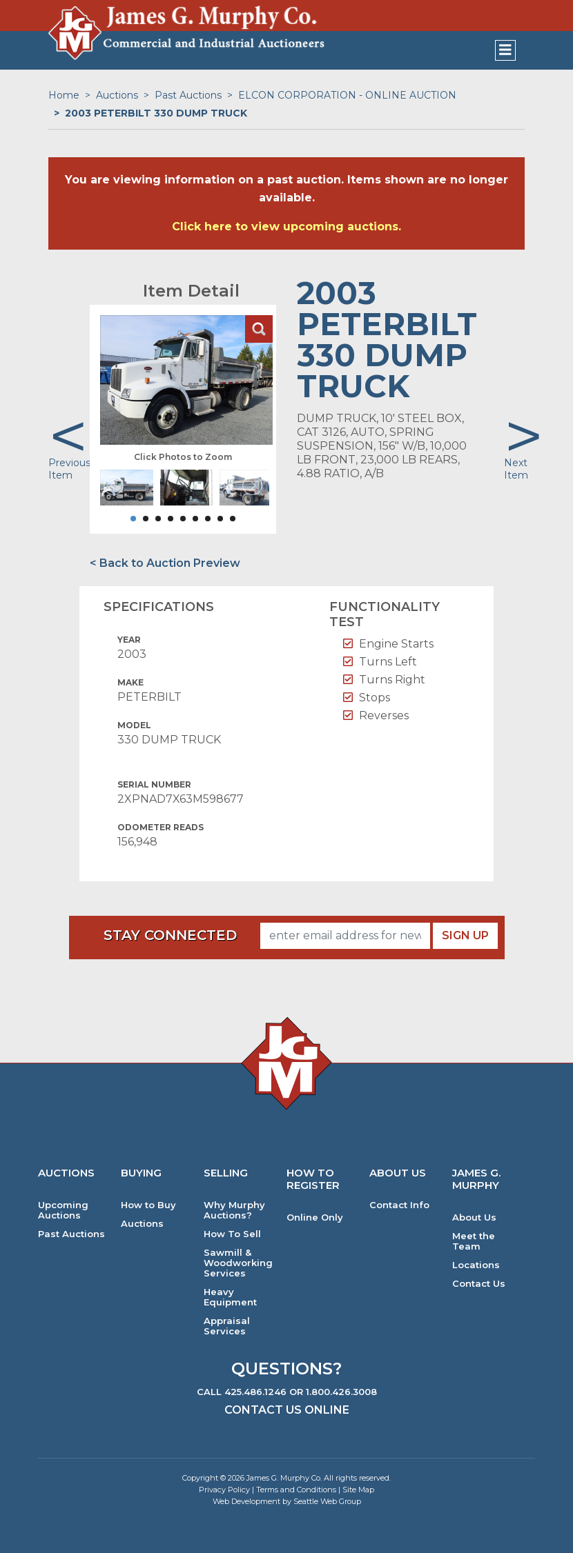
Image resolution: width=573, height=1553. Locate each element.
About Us (474, 1217)
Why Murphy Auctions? (234, 1210)
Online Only (314, 1217)
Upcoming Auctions (63, 1210)
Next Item (516, 469)
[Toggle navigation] (505, 50)
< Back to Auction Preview (165, 563)
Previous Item (69, 469)
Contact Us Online (286, 1409)
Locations (476, 1265)
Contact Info (399, 1205)
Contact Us (478, 1284)
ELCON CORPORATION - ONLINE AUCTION (347, 95)
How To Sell (232, 1234)
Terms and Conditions (296, 1489)
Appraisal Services (227, 1326)
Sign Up (465, 935)
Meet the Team (473, 1241)
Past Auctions (188, 95)
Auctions (117, 95)
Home (63, 95)
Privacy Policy (224, 1489)
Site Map (358, 1489)
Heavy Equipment (230, 1297)
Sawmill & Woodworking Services (238, 1263)
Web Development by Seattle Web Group (287, 1501)
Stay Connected (170, 935)
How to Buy (148, 1205)
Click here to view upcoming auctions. (286, 226)
